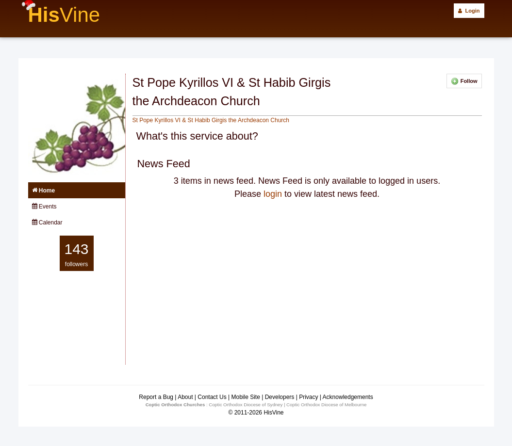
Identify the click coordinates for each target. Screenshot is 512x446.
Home (43, 190)
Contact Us (212, 397)
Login (468, 11)
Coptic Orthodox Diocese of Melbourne (326, 404)
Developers (280, 397)
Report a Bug (156, 397)
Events (44, 206)
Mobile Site (245, 397)
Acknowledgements (348, 397)
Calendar (47, 222)
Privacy (308, 397)
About (185, 397)
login (273, 194)
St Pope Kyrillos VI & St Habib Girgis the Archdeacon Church (211, 120)
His (64, 14)
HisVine (273, 412)
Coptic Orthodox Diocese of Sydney (245, 404)
